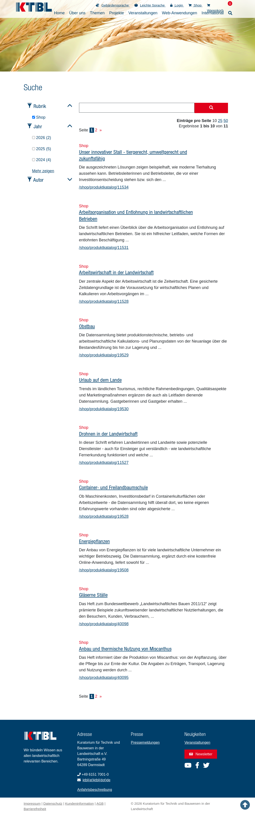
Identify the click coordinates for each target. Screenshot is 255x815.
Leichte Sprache (153, 5)
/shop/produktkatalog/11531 (104, 247)
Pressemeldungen (145, 742)
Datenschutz (52, 803)
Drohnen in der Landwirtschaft (108, 434)
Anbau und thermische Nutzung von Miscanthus (125, 649)
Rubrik (39, 106)
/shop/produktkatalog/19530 (104, 409)
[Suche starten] (211, 108)
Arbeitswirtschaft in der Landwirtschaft (116, 272)
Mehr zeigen (43, 171)
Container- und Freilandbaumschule (113, 487)
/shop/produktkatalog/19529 (104, 355)
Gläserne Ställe (93, 595)
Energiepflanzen (94, 541)
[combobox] (137, 108)
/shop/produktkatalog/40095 (104, 677)
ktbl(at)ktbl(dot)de (97, 780)
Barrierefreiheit (35, 809)
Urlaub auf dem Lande (100, 380)
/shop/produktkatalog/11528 (104, 301)
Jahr (37, 126)
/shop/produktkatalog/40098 (104, 624)
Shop (195, 5)
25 (220, 120)
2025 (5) (41, 149)
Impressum (32, 803)
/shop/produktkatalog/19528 (104, 516)
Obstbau (87, 326)
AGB (100, 803)
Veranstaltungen (197, 742)
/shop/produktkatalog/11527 (104, 462)
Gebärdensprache (115, 5)
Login (177, 5)
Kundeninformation (79, 803)
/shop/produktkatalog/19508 (104, 570)
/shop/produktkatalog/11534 (104, 187)
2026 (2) (41, 137)
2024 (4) (41, 160)
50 (226, 120)
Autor (38, 180)
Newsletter (200, 754)
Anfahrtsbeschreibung (94, 790)
